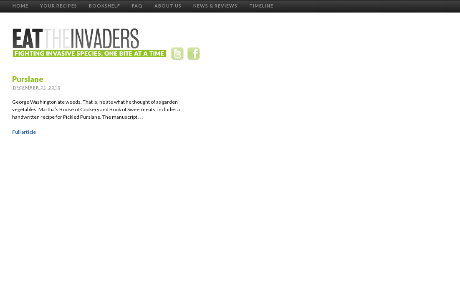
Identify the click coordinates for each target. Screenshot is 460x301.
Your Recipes (58, 5)
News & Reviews (215, 5)
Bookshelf (104, 5)
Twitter (179, 55)
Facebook (194, 55)
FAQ (137, 5)
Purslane (27, 79)
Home (20, 5)
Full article (24, 132)
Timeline (261, 5)
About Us (168, 5)
